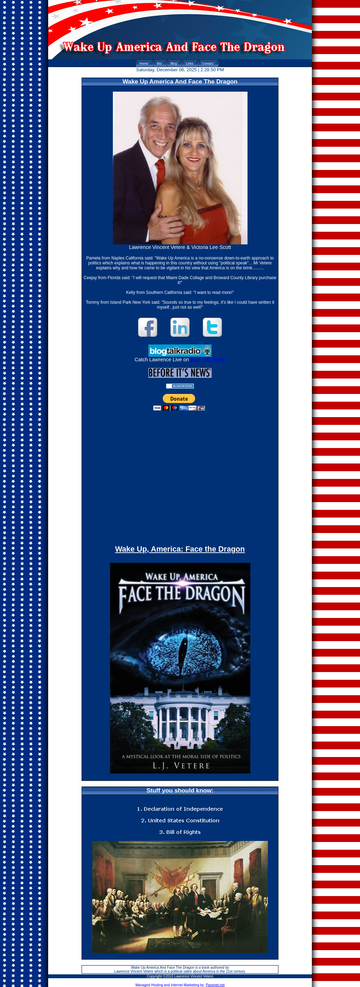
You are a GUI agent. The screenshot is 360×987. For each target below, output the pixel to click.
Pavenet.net (215, 985)
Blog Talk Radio (207, 359)
